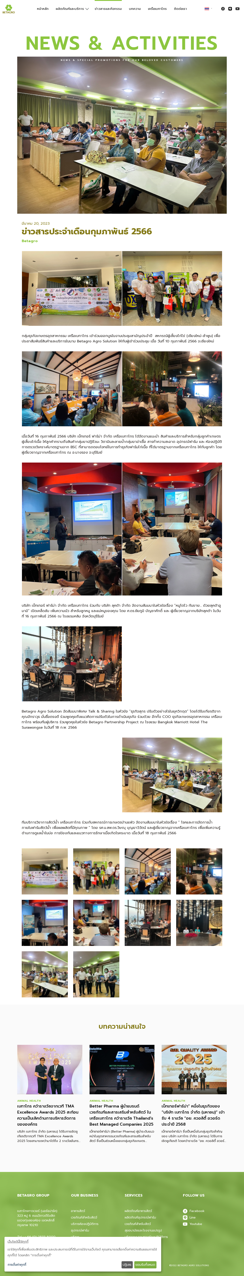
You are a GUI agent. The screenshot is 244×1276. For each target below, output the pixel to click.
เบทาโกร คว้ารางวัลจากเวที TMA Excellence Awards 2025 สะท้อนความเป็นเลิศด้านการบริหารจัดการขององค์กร (47, 1115)
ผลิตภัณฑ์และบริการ (70, 8)
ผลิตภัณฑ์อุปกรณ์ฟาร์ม (140, 1217)
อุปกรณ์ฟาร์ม (80, 1230)
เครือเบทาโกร (157, 8)
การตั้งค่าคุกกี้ (17, 1264)
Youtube (192, 1224)
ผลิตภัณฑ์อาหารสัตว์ (138, 1211)
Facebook (194, 1211)
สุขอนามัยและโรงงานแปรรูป (143, 1230)
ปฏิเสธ (127, 1264)
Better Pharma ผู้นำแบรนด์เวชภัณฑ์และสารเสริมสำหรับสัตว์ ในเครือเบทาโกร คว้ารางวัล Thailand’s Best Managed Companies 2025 (121, 1115)
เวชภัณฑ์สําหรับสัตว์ (138, 1224)
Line (189, 1217)
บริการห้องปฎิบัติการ (84, 1224)
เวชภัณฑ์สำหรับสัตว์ (84, 1217)
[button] (45, 871)
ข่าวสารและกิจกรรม (108, 8)
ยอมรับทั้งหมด (145, 1264)
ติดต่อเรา (180, 8)
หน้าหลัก (43, 8)
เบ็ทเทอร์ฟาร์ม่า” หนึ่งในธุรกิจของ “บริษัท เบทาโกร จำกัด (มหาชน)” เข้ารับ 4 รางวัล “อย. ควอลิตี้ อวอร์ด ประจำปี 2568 (193, 1115)
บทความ (135, 8)
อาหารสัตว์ (78, 1211)
